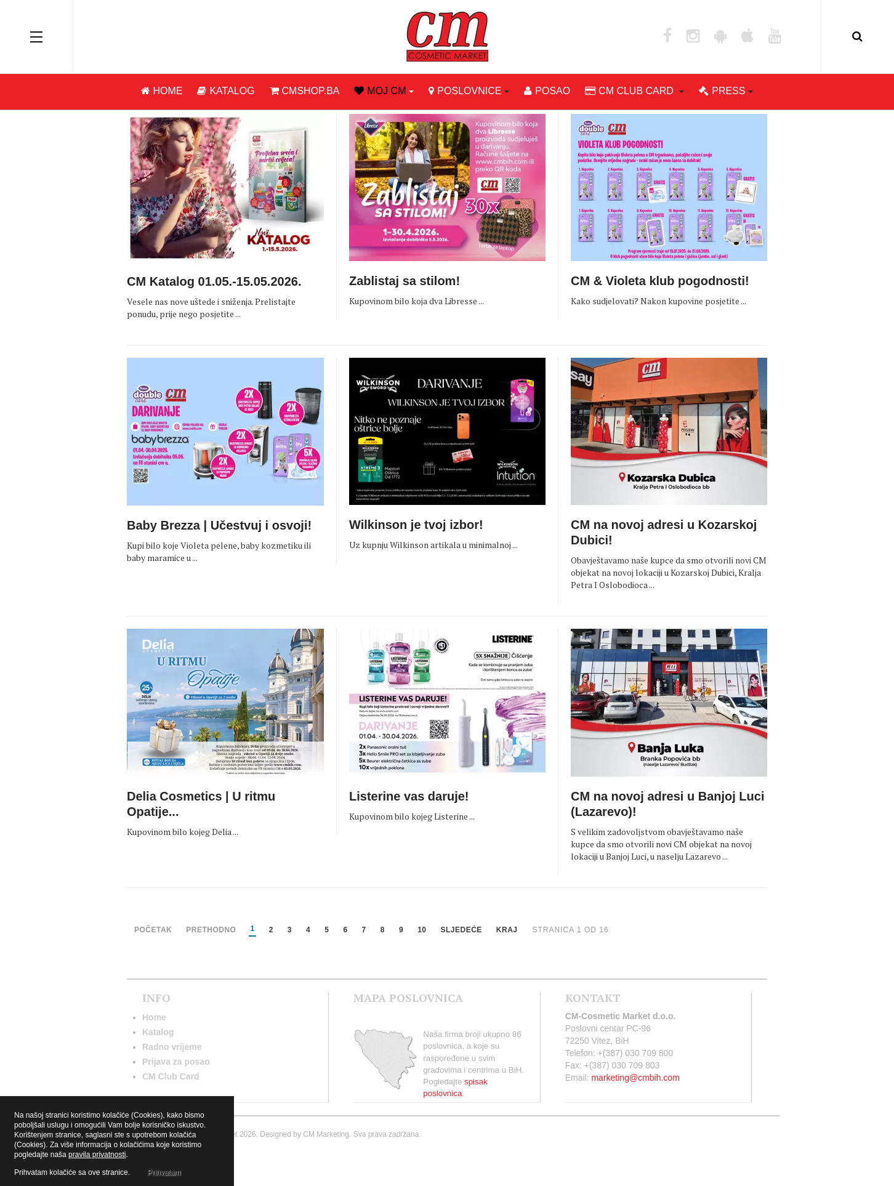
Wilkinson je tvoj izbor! (416, 524)
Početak (153, 930)
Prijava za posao (176, 1062)
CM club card (634, 92)
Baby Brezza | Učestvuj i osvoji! (219, 525)
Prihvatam (163, 1172)
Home (162, 92)
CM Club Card (170, 1076)
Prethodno (211, 930)
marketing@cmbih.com (635, 1078)
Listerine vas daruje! (409, 796)
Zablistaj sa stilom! (404, 281)
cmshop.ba (305, 92)
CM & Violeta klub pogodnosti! (660, 281)
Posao (547, 92)
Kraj (507, 930)
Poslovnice (469, 92)
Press (726, 92)
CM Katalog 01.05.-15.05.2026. (214, 281)
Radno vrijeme (171, 1047)
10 (421, 930)
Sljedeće (461, 930)
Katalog (225, 92)
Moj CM (384, 92)
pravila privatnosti (97, 1154)
